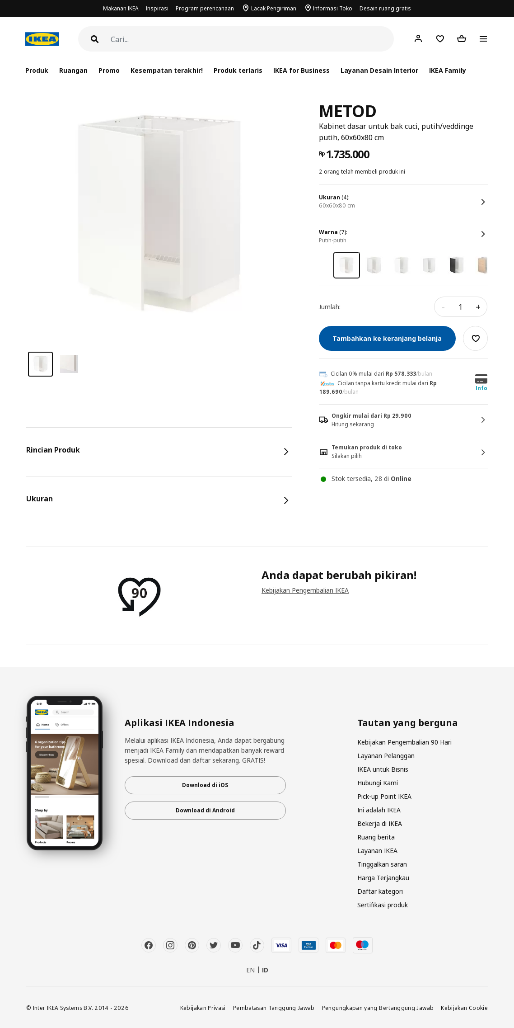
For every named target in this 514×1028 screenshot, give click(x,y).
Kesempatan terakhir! (166, 70)
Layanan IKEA (377, 850)
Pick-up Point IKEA (384, 796)
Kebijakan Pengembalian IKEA (305, 590)
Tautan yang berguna (407, 722)
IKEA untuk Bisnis (382, 769)
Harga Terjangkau (383, 877)
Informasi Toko (332, 8)
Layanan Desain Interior (379, 70)
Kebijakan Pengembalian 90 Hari (404, 742)
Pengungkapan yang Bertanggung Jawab (378, 1007)
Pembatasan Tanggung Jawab (274, 1007)
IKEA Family (447, 70)
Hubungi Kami (377, 782)
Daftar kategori (380, 891)
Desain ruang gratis (385, 8)
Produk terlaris (238, 70)
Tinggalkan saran (382, 864)
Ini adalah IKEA (379, 810)
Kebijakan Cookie (464, 1007)
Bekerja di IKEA (379, 823)
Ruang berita (376, 837)
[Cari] (252, 39)
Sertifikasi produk (382, 905)
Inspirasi (157, 8)
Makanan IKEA (121, 8)
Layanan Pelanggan (386, 755)
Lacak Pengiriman (273, 8)
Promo (109, 70)
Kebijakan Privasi (203, 1007)
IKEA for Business (301, 70)
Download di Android (205, 810)
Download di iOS (205, 785)
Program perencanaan (205, 8)
